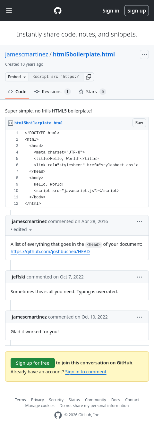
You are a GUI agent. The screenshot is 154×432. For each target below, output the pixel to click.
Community (95, 400)
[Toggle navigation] (9, 11)
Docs (115, 400)
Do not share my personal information (94, 405)
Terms (20, 400)
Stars (92, 91)
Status (74, 400)
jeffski (18, 277)
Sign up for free (32, 363)
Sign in (111, 10)
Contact (132, 400)
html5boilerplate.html (84, 54)
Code (17, 91)
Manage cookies (40, 405)
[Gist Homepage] (58, 10)
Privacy (37, 400)
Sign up (136, 10)
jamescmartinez (26, 54)
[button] (88, 76)
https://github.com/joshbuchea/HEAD (50, 251)
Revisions (52, 91)
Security (56, 400)
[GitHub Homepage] (58, 415)
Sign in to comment (85, 372)
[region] (77, 168)
